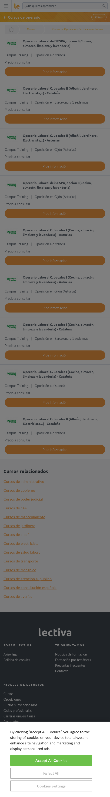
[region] (55, 759)
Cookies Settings (51, 786)
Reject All (51, 773)
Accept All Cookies (51, 760)
